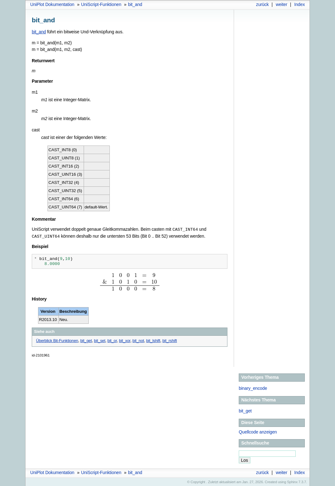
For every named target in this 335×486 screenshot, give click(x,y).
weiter (282, 4)
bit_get (245, 410)
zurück (262, 4)
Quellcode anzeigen (258, 431)
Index (299, 4)
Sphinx (292, 481)
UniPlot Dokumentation (52, 4)
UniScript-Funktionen (101, 4)
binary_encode (253, 387)
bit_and (135, 4)
